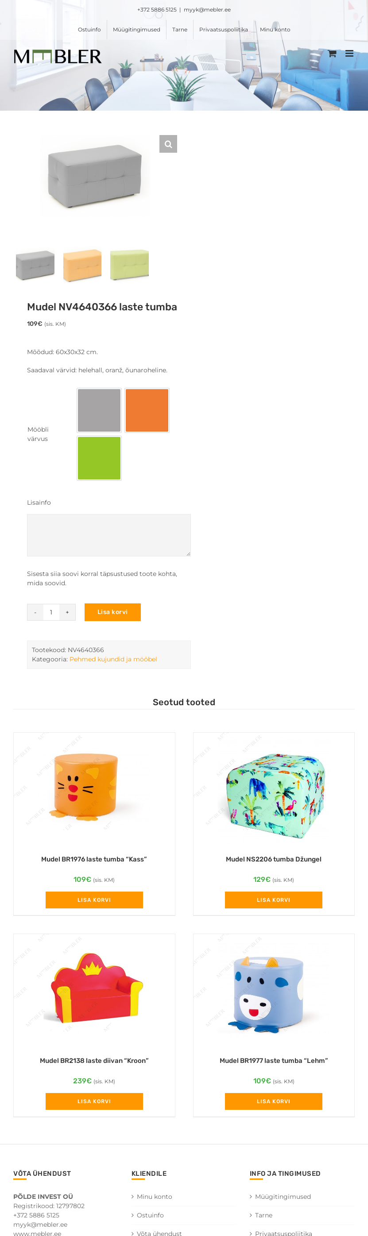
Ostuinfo (150, 1218)
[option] (99, 413)
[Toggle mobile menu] (350, 53)
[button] (168, 144)
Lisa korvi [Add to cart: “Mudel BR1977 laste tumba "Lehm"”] (274, 1104)
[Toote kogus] (51, 615)
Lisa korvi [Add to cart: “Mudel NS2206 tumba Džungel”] (274, 903)
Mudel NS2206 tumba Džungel (274, 862)
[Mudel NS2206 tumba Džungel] (274, 791)
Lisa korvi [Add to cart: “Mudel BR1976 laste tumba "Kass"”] (94, 903)
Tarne (263, 1218)
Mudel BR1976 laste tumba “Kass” (94, 862)
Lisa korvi (112, 614)
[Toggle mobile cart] (332, 53)
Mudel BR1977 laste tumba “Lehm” (274, 1063)
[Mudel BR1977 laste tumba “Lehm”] (274, 993)
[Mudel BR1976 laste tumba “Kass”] (94, 791)
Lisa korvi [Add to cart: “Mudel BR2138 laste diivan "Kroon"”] (94, 1104)
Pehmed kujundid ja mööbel (113, 662)
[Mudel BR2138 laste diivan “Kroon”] (94, 993)
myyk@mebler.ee (207, 9)
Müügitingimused (283, 1200)
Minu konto (154, 1200)
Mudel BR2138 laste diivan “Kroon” (94, 1063)
